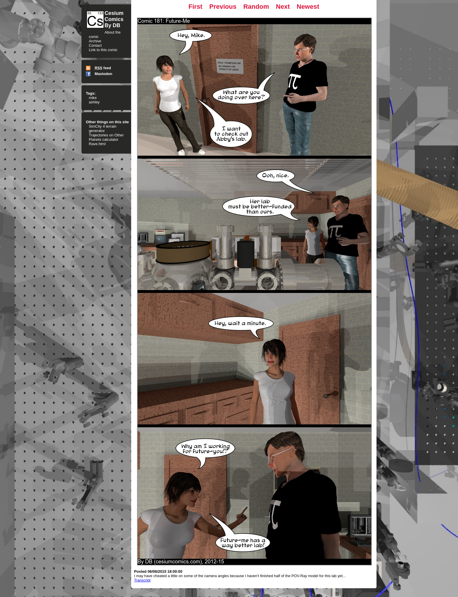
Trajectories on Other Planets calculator (106, 137)
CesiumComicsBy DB (114, 19)
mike (93, 98)
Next (283, 6)
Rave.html (97, 144)
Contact (95, 45)
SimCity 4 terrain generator (103, 128)
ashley (94, 102)
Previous (222, 6)
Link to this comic (103, 50)
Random (256, 6)
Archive (95, 41)
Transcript (142, 580)
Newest (308, 6)
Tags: (91, 93)
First (195, 6)
